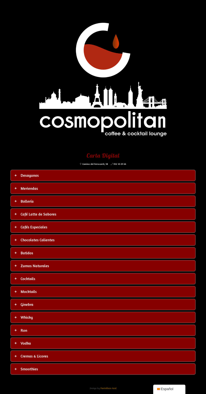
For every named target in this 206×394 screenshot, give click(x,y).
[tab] (103, 175)
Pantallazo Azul (108, 388)
